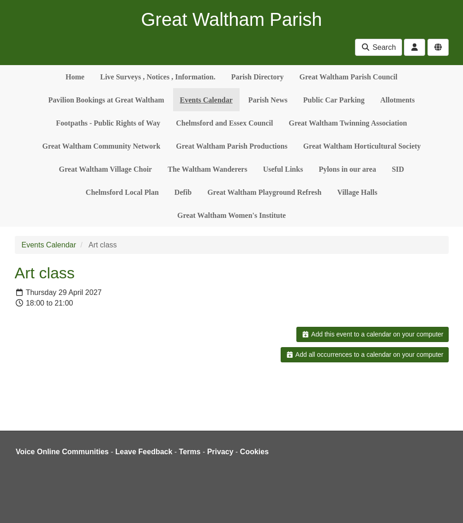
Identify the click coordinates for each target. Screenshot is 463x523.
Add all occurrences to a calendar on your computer (364, 354)
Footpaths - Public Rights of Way (108, 123)
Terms (190, 452)
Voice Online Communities (62, 452)
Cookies (254, 452)
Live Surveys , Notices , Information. (158, 77)
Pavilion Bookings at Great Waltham (106, 100)
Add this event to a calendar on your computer (372, 334)
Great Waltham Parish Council (348, 77)
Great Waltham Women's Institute (231, 215)
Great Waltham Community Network (101, 146)
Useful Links (283, 169)
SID (398, 169)
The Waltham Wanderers (207, 169)
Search (378, 47)
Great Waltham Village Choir (105, 169)
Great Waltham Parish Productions (231, 146)
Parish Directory (257, 77)
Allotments (397, 100)
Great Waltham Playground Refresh (264, 192)
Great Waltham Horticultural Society (362, 146)
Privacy (220, 452)
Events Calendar (206, 100)
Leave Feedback (144, 452)
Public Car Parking (334, 100)
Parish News (268, 100)
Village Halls (357, 192)
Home (75, 77)
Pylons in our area (347, 169)
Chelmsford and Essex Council (224, 123)
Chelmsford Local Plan (122, 192)
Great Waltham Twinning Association (348, 123)
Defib (183, 192)
